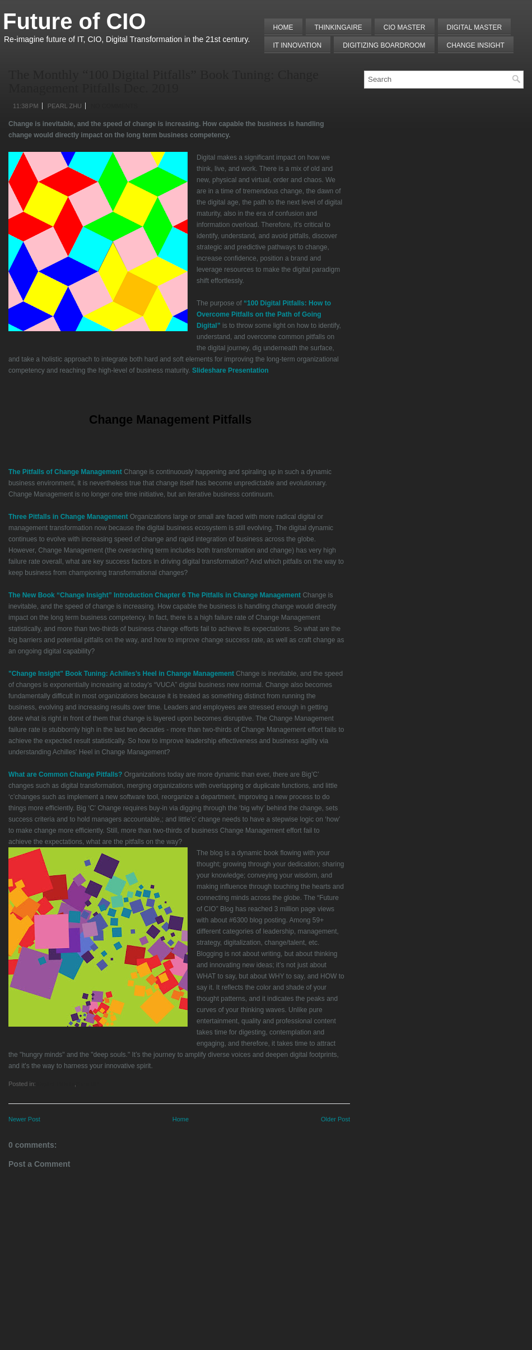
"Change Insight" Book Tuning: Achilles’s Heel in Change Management (121, 674)
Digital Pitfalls (56, 1083)
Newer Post (24, 1119)
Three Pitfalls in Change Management (68, 517)
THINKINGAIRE (338, 27)
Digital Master (474, 27)
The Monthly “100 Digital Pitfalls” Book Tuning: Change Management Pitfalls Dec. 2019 (163, 81)
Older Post (335, 1119)
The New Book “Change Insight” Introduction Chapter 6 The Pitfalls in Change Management (154, 595)
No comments (114, 106)
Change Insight (476, 45)
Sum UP (87, 1083)
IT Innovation (297, 45)
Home (283, 27)
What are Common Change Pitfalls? (65, 774)
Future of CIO (74, 21)
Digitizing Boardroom (384, 45)
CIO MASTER (405, 27)
